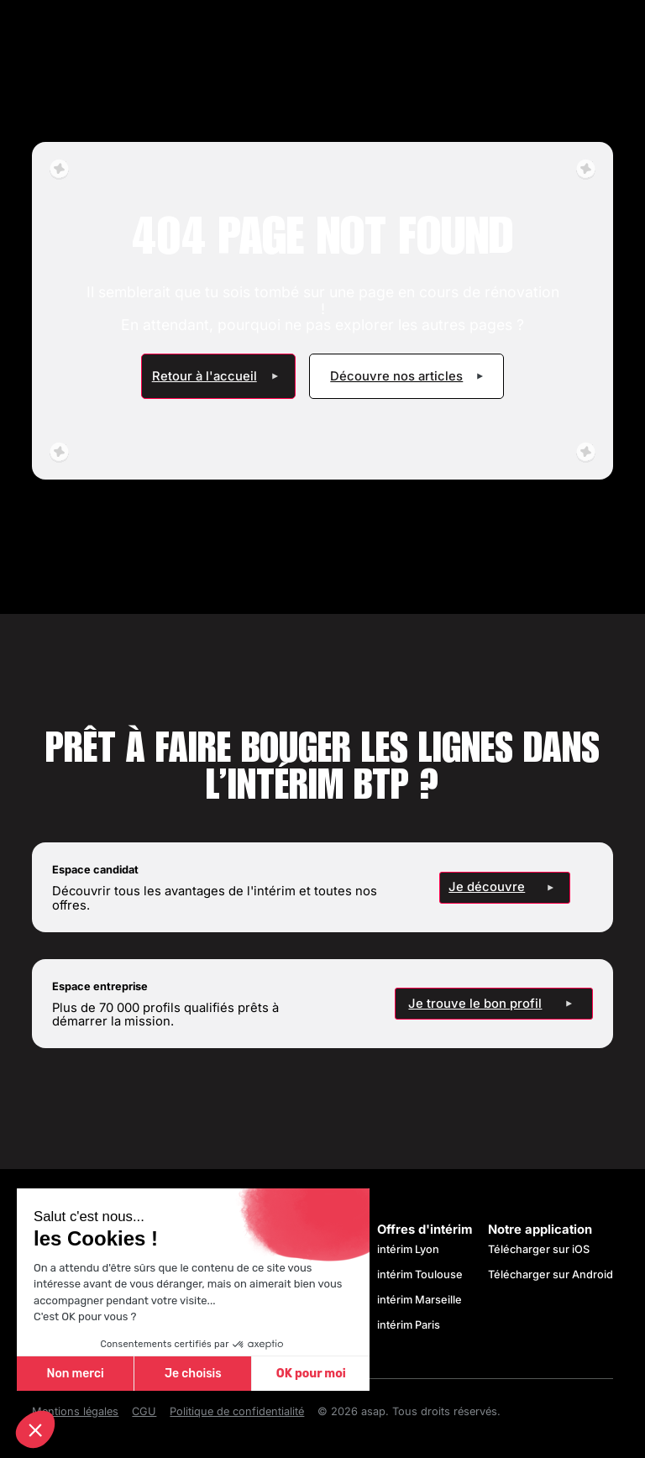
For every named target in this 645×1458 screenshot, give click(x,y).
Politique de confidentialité (237, 1412)
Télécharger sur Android (550, 1274)
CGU (144, 1412)
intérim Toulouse (420, 1274)
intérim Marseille (422, 1299)
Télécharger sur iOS (539, 1249)
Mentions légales (75, 1412)
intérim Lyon (408, 1249)
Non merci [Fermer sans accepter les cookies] (74, 1373)
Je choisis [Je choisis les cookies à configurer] (193, 1373)
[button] (35, 1429)
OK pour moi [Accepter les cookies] (311, 1373)
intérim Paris (408, 1325)
